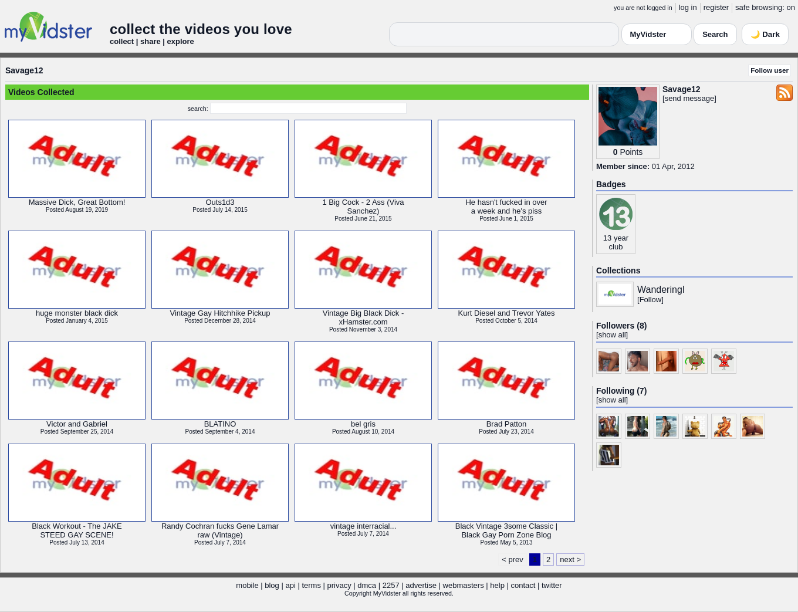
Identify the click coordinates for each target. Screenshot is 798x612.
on (791, 7)
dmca (366, 585)
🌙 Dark (765, 34)
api (290, 585)
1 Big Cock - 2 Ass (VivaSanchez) (363, 206)
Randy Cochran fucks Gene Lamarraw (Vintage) (220, 530)
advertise (421, 585)
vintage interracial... (363, 526)
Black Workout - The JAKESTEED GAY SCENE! (76, 530)
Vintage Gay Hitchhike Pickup (220, 313)
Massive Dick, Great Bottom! (77, 202)
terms (311, 585)
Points (631, 152)
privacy (339, 585)
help (497, 585)
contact (522, 585)
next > (570, 559)
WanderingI (661, 290)
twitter (552, 585)
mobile (247, 585)
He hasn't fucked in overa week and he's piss (506, 206)
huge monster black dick (77, 313)
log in (688, 7)
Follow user (769, 70)
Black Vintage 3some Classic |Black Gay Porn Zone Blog (506, 530)
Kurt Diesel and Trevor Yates (506, 313)
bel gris (363, 424)
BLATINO (220, 424)
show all (612, 334)
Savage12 (24, 70)
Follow (651, 299)
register (716, 7)
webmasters (463, 585)
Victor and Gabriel (76, 424)
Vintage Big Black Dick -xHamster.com (363, 317)
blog (272, 585)
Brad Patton (506, 424)
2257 (391, 585)
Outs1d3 (219, 202)
